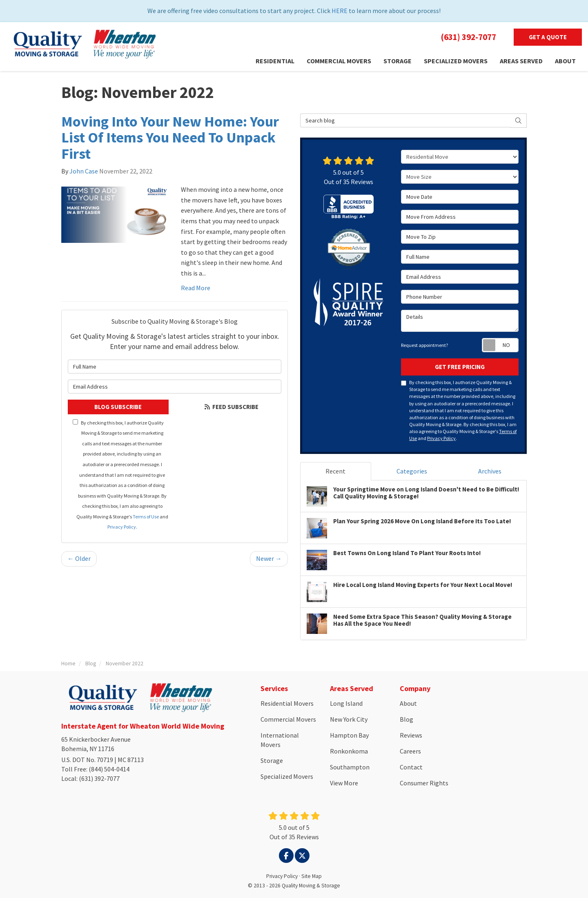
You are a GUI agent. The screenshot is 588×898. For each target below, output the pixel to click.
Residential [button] (275, 61)
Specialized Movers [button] (456, 61)
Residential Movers (287, 703)
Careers (410, 751)
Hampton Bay (349, 735)
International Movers (280, 740)
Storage (272, 760)
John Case (83, 171)
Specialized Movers (287, 776)
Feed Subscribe (230, 407)
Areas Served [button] (521, 61)
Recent (335, 471)
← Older (79, 558)
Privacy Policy (121, 527)
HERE (339, 11)
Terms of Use (146, 516)
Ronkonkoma (349, 751)
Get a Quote (548, 37)
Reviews (411, 735)
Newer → (269, 558)
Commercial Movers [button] (339, 61)
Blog (406, 719)
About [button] (565, 61)
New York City (349, 719)
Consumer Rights (424, 783)
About (408, 703)
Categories (411, 471)
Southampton (350, 767)
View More (344, 783)
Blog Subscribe (118, 407)
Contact (411, 767)
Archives (489, 471)
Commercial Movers (288, 719)
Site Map (311, 876)
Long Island (346, 703)
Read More (195, 288)
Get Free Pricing (460, 367)
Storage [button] (397, 61)
